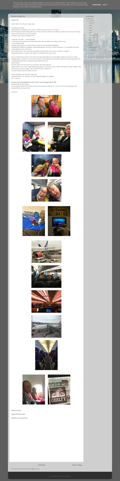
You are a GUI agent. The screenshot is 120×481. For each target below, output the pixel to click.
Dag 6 (90, 30)
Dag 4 (90, 35)
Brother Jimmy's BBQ (43, 41)
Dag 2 (90, 40)
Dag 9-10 (91, 23)
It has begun (92, 50)
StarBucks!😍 (93, 47)
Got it (105, 5)
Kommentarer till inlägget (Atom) (30, 469)
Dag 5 (90, 32)
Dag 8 (90, 25)
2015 (89, 18)
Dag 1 (90, 42)
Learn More (96, 5)
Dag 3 (90, 37)
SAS (90, 45)
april (90, 21)
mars (90, 53)
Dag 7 (90, 28)
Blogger (68, 476)
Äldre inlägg (77, 465)
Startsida (41, 465)
